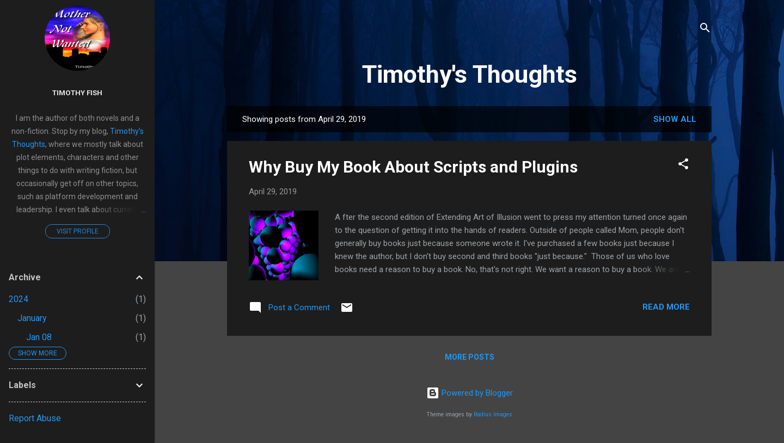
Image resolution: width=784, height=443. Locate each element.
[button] (683, 165)
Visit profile (78, 231)
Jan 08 (39, 337)
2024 (18, 299)
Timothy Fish (77, 92)
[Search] (705, 29)
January (32, 318)
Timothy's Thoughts (469, 74)
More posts (469, 357)
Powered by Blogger (469, 393)
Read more (666, 307)
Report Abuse (35, 418)
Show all (674, 119)
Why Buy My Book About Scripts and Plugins (413, 166)
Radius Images (493, 414)
